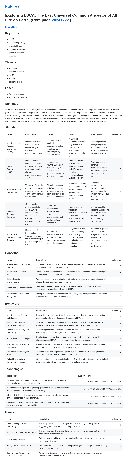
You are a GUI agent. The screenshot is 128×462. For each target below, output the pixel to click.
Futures (12, 6)
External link (11, 27)
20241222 (60, 20)
